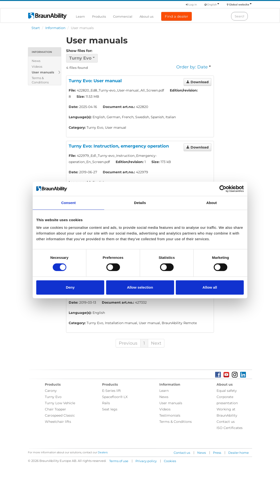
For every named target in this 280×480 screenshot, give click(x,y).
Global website (240, 4)
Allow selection (140, 287)
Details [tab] (140, 203)
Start (35, 28)
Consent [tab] (68, 203)
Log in (191, 4)
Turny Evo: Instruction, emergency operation (119, 146)
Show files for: (79, 50)
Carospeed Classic (60, 415)
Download (197, 82)
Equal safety (227, 391)
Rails (106, 403)
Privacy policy (146, 461)
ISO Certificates (230, 428)
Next (156, 343)
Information (55, 28)
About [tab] (211, 203)
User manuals (43, 72)
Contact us (226, 422)
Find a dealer (176, 16)
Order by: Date (193, 67)
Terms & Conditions (40, 80)
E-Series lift (111, 391)
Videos (37, 66)
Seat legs (109, 409)
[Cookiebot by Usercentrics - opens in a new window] (223, 188)
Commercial (122, 16)
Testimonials (169, 415)
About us (146, 16)
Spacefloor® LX (115, 397)
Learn (80, 16)
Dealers (103, 452)
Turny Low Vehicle (60, 403)
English (213, 4)
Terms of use (118, 461)
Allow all (209, 287)
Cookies (170, 461)
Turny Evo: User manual (95, 80)
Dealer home (238, 452)
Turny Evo (53, 397)
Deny (70, 287)
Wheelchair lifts (58, 422)
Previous (128, 343)
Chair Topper (55, 409)
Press (217, 452)
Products (99, 16)
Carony (51, 391)
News (36, 61)
